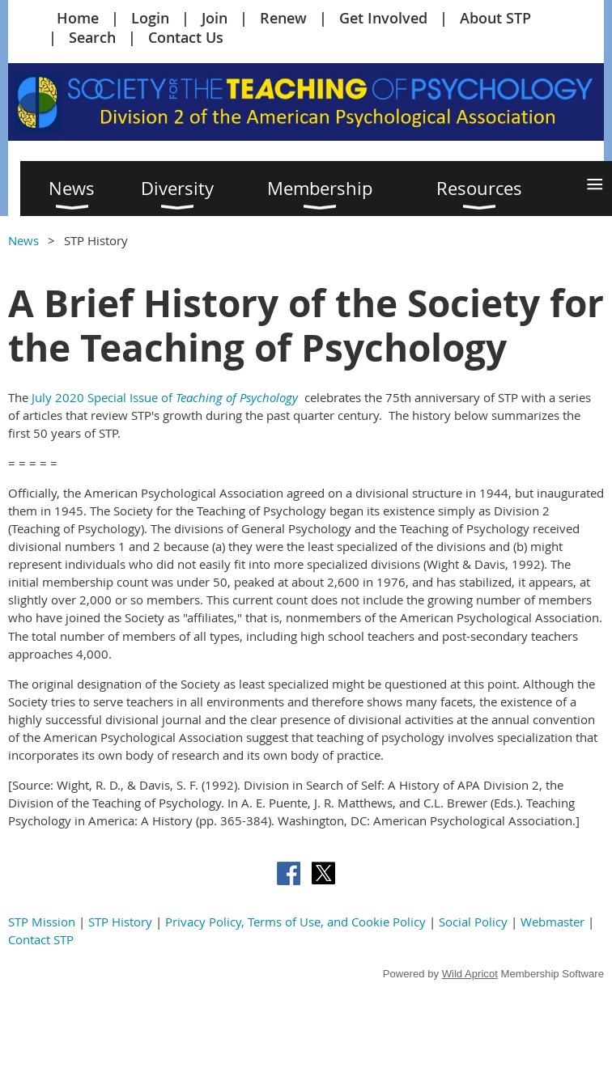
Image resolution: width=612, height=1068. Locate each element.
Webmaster (552, 921)
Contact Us (185, 37)
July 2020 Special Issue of (165, 397)
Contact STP (41, 939)
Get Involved (383, 18)
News (23, 240)
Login (150, 18)
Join (214, 18)
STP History (120, 921)
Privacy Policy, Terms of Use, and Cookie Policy (295, 921)
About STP (495, 18)
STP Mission (41, 921)
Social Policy (473, 921)
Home (78, 18)
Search (92, 37)
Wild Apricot (470, 974)
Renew (283, 18)
